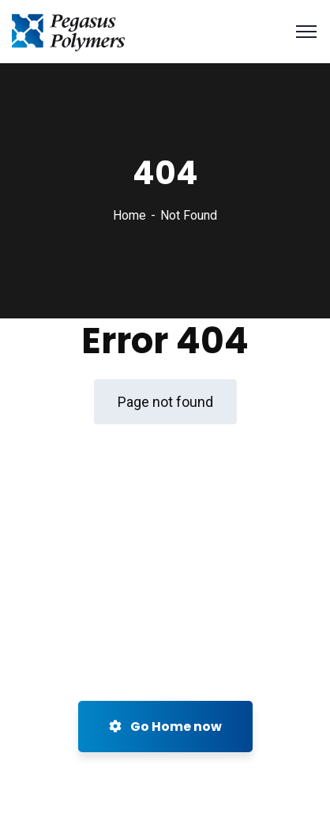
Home (129, 215)
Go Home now (165, 726)
